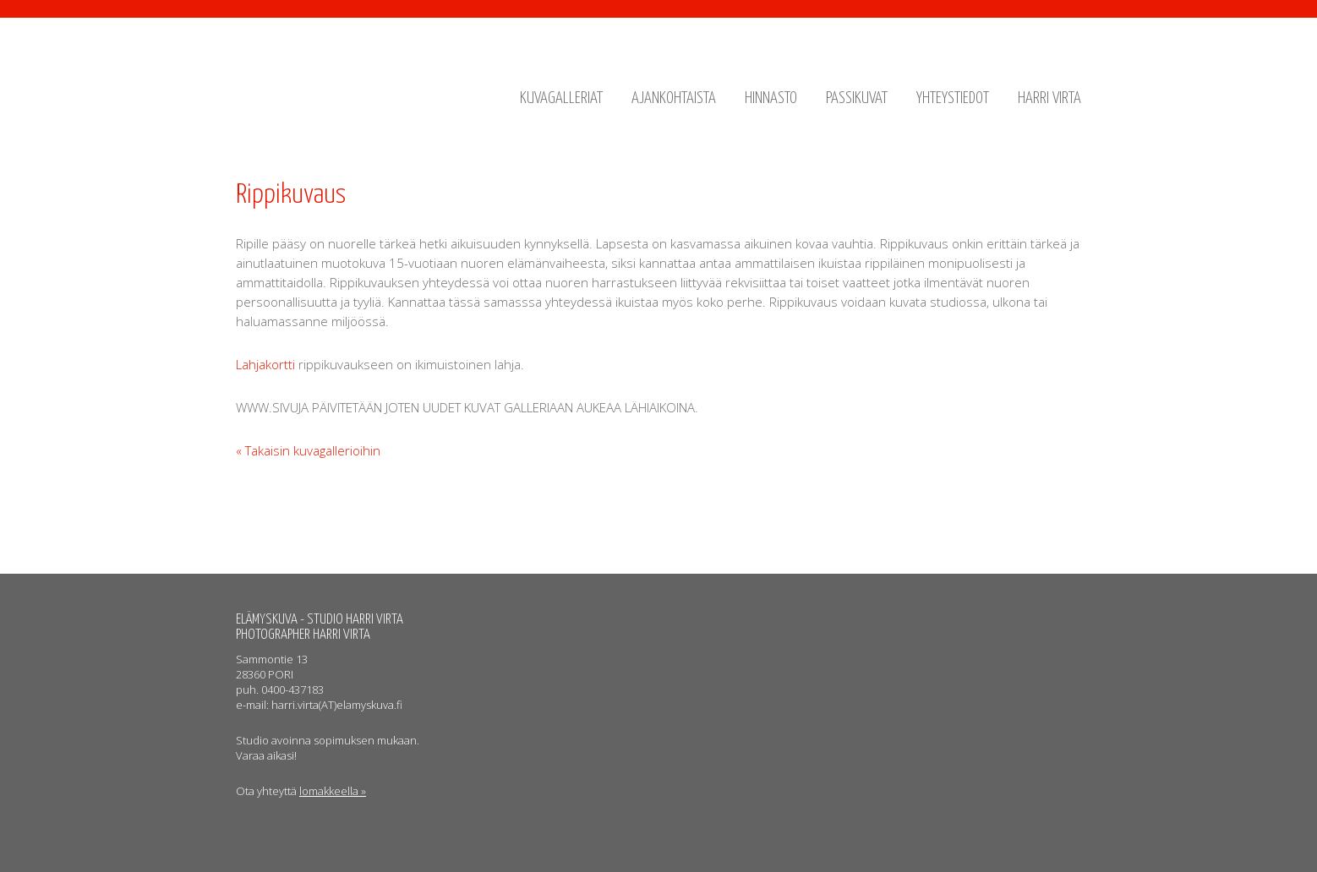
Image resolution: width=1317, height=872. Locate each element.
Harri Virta (1049, 98)
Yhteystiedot (952, 98)
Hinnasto (771, 98)
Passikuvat (857, 98)
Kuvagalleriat (561, 98)
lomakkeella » (332, 790)
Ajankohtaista (673, 98)
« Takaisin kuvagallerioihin (308, 450)
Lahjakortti (265, 364)
